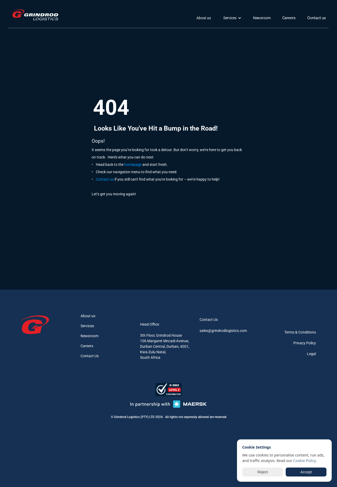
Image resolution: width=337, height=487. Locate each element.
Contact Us (90, 356)
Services (87, 326)
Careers (87, 346)
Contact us (105, 179)
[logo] (36, 15)
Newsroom (89, 336)
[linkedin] (298, 318)
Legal (311, 354)
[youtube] (311, 318)
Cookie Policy (304, 460)
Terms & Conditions (300, 332)
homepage (133, 164)
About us (88, 316)
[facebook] (273, 318)
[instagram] (286, 318)
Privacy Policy (304, 343)
